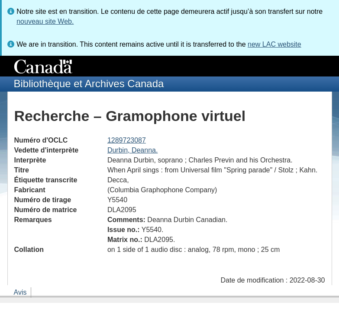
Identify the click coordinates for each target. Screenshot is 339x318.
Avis (20, 292)
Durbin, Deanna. (132, 150)
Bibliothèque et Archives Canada (89, 83)
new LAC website (274, 44)
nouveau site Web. (45, 21)
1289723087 (126, 140)
